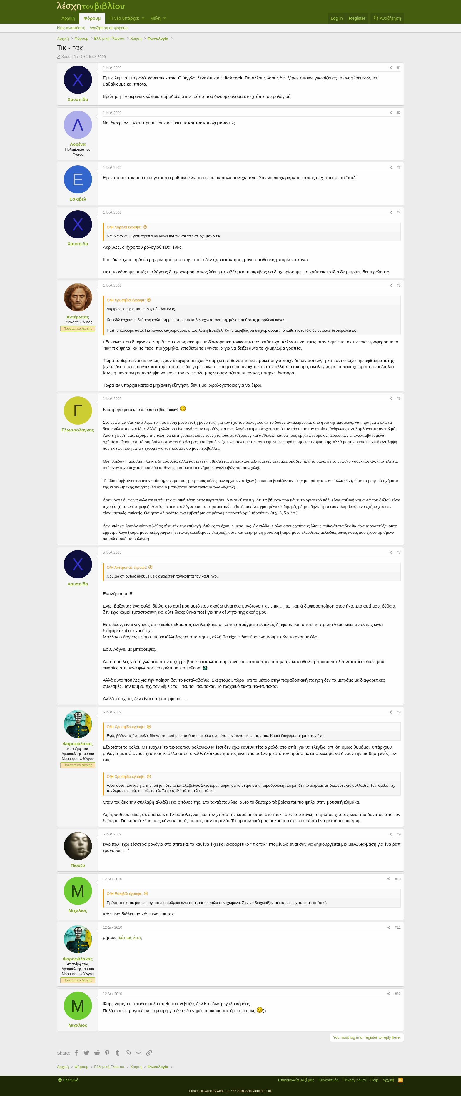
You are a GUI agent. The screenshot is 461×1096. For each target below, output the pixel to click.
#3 (399, 168)
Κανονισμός (328, 1080)
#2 (399, 113)
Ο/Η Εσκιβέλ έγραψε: (125, 893)
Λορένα (78, 143)
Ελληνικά (68, 1080)
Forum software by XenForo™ (230, 1090)
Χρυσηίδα (69, 56)
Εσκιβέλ (77, 198)
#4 (399, 213)
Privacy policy (354, 1080)
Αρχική (68, 18)
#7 (399, 552)
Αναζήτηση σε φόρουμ (109, 28)
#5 (399, 285)
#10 (398, 879)
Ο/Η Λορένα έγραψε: (124, 227)
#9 (399, 834)
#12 (398, 994)
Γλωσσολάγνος (77, 429)
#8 (399, 712)
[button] (143, 18)
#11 (398, 927)
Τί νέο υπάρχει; (124, 18)
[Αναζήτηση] (387, 18)
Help (374, 1080)
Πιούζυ (78, 865)
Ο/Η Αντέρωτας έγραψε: (127, 567)
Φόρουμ (92, 18)
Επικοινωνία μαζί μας (296, 1080)
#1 (399, 68)
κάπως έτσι (130, 937)
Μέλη (155, 18)
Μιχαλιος (78, 910)
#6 (399, 399)
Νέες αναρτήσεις (71, 28)
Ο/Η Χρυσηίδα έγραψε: (126, 300)
